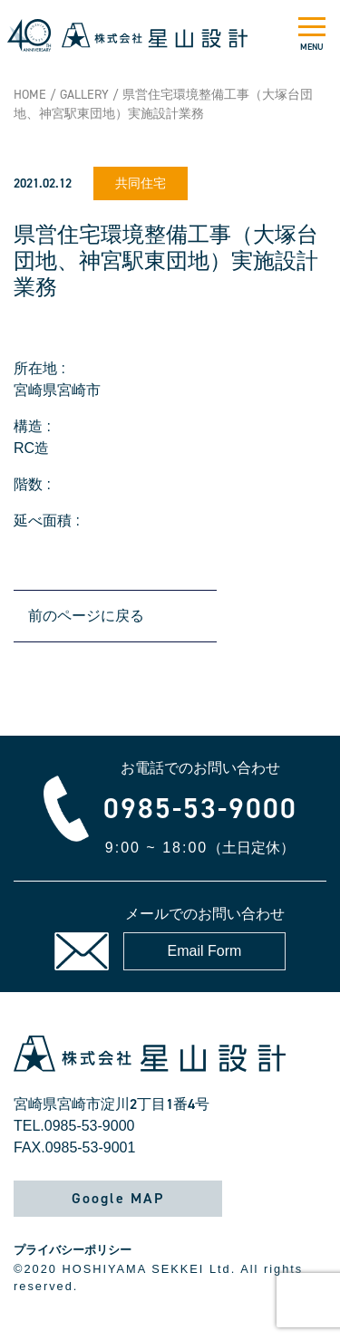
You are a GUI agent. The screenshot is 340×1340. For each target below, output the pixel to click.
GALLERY (84, 94)
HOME (30, 94)
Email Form (205, 951)
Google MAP (118, 1198)
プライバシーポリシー (72, 1250)
